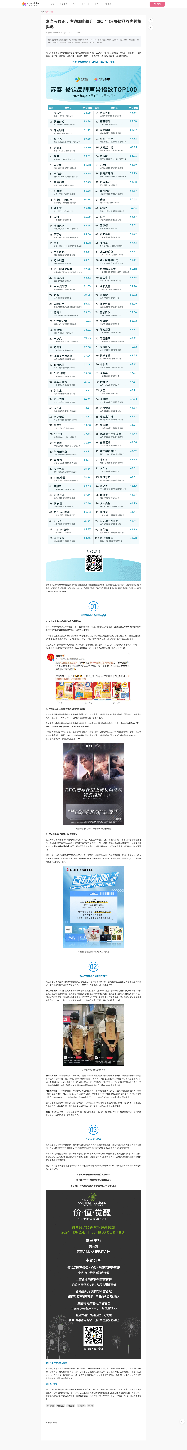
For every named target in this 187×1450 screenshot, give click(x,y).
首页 (52, 4)
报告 (97, 4)
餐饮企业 (60, 1406)
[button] (63, 4)
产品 (74, 4)
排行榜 (90, 1406)
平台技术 (85, 4)
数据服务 (63, 4)
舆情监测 (71, 1406)
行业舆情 (107, 4)
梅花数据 (50, 1406)
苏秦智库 (81, 1406)
